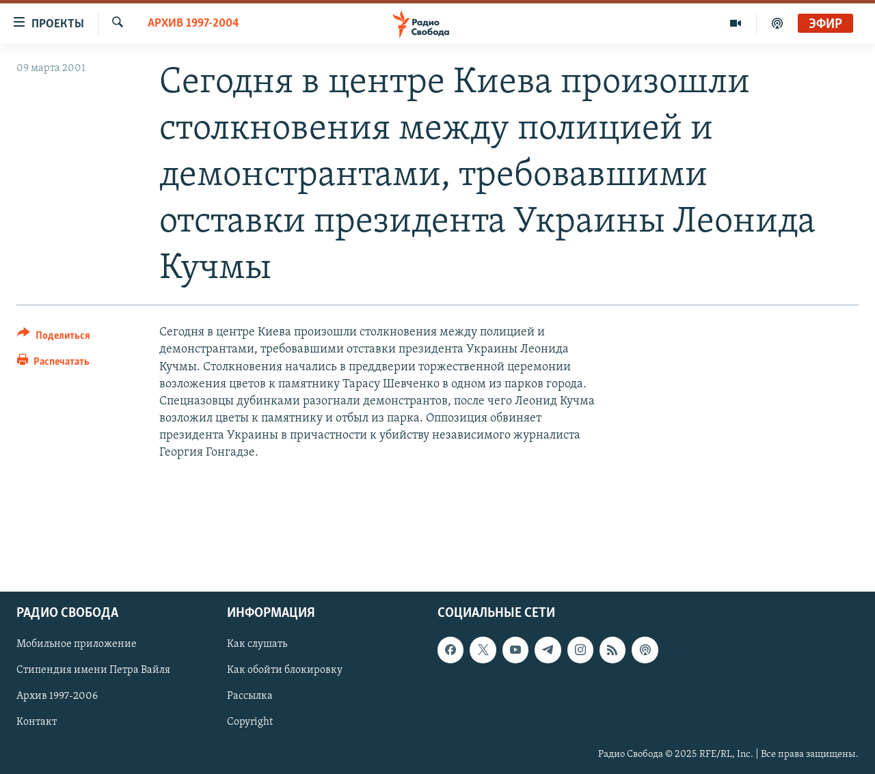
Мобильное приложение (76, 644)
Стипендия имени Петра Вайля (93, 670)
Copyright (250, 722)
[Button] (53, 338)
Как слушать (257, 644)
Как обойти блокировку (284, 670)
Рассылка (250, 696)
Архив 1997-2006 (57, 696)
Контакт (36, 722)
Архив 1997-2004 (193, 23)
